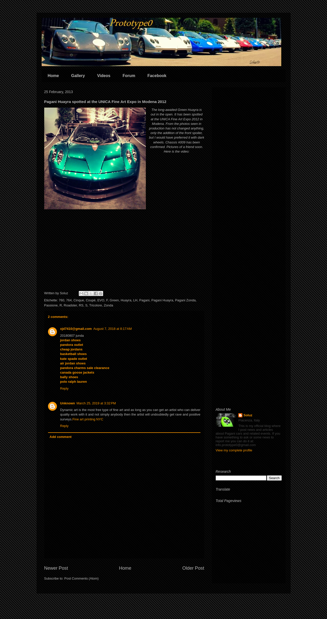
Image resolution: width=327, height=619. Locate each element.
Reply (64, 388)
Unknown (67, 403)
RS (81, 305)
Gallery (78, 75)
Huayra (126, 300)
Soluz (247, 415)
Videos (103, 75)
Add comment (61, 437)
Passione (51, 305)
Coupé (91, 300)
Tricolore (95, 305)
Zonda (108, 305)
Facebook (156, 75)
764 (69, 300)
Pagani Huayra (162, 300)
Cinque (78, 300)
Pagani (144, 300)
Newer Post (56, 568)
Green (114, 300)
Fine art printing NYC (87, 419)
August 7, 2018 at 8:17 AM (112, 329)
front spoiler (193, 133)
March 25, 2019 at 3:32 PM (96, 403)
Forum (128, 75)
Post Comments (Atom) (81, 578)
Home (53, 75)
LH (135, 300)
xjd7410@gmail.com (76, 329)
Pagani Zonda (185, 300)
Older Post (193, 568)
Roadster (70, 305)
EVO (100, 300)
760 (61, 300)
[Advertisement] (249, 167)
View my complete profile (234, 450)
